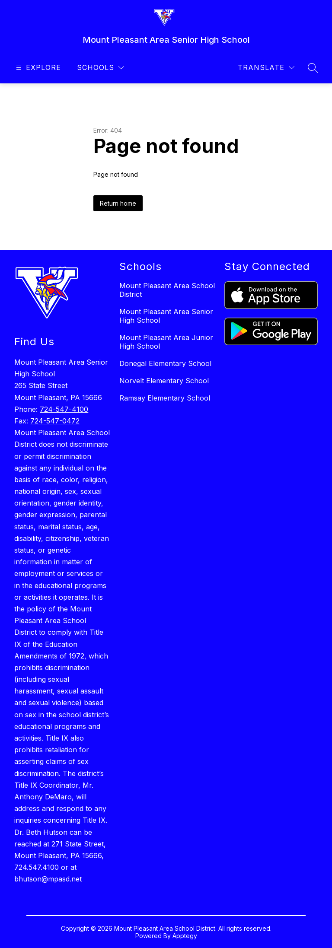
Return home (118, 203)
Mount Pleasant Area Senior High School (166, 315)
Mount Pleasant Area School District (167, 290)
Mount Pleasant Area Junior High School (166, 341)
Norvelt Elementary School (164, 380)
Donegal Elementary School (165, 363)
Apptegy (184, 935)
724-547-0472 (55, 421)
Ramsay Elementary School (164, 398)
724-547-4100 (64, 409)
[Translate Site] (266, 67)
